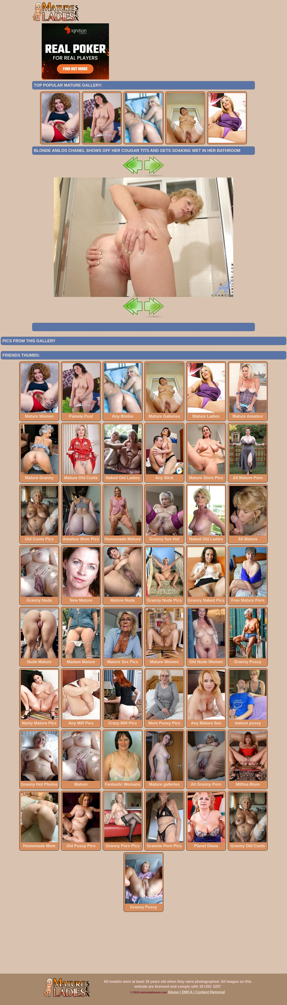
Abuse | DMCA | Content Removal (196, 992)
